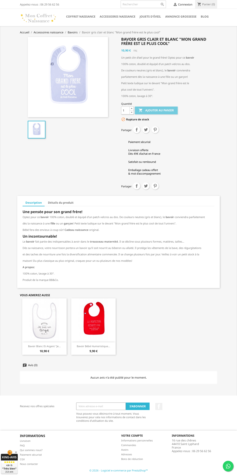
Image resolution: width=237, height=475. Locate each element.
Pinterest (155, 129)
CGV (22, 459)
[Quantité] (125, 110)
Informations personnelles (137, 440)
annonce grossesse (180, 16)
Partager (136, 129)
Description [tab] (33, 203)
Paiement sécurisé (31, 454)
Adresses (126, 454)
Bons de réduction (132, 459)
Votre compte (132, 436)
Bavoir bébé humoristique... (93, 346)
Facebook (158, 406)
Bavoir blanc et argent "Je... (44, 346)
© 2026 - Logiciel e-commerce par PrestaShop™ (118, 470)
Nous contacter (29, 464)
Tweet (145, 129)
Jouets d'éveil (150, 16)
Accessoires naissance (117, 16)
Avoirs (124, 449)
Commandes (128, 445)
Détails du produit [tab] (61, 203)
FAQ (22, 445)
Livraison (25, 441)
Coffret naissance (80, 16)
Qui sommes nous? (31, 450)
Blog (205, 16)
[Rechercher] (143, 4)
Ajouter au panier (156, 110)
